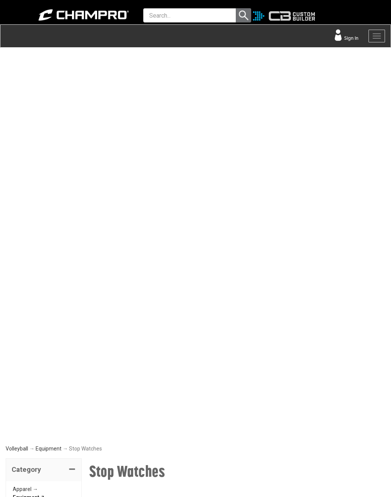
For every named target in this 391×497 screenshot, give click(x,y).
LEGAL (19, 386)
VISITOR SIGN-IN (30, 353)
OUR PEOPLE (216, 368)
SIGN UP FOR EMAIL (224, 351)
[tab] (43, 87)
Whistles (34, 182)
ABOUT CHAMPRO (217, 323)
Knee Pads (36, 131)
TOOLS (117, 316)
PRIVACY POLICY (31, 402)
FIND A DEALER (29, 336)
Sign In (350, 38)
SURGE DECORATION (131, 402)
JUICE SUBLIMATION (130, 369)
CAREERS (213, 417)
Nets (29, 157)
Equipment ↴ (29, 115)
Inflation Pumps (42, 165)
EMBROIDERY (122, 435)
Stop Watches (41, 173)
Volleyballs (36, 123)
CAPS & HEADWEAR (130, 419)
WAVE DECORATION (129, 386)
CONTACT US (27, 369)
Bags (30, 140)
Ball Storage (38, 148)
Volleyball (17, 66)
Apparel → (25, 106)
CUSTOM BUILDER (127, 353)
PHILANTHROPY (220, 401)
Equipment (48, 66)
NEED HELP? (30, 316)
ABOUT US (214, 384)
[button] (43, 87)
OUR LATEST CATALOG (133, 336)
